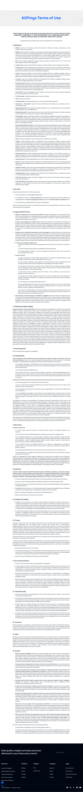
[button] (33, 6)
